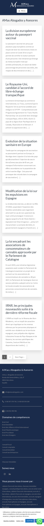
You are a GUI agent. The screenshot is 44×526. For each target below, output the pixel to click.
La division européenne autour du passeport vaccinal (21, 34)
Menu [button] (23, 11)
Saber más (20, 521)
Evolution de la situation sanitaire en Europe (21, 143)
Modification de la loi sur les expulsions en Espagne (21, 194)
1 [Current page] (5, 357)
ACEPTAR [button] (30, 521)
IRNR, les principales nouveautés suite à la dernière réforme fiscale (21, 309)
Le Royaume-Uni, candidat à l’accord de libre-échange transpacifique (19, 89)
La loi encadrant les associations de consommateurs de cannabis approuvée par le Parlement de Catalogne (21, 250)
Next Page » (19, 357)
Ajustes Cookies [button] (9, 521)
